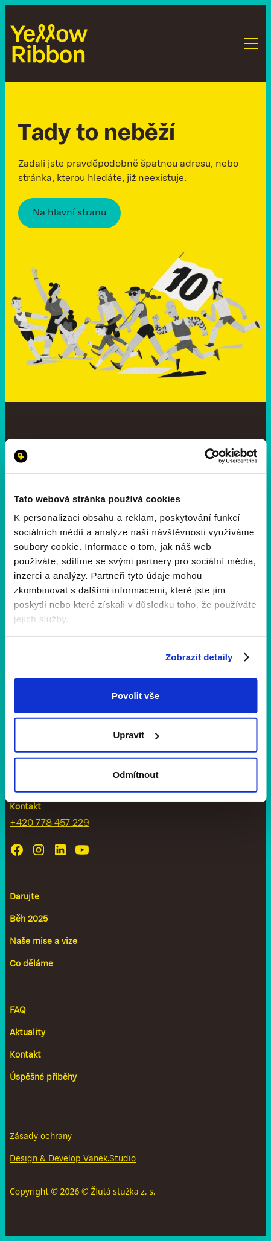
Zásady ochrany (41, 1136)
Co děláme (31, 964)
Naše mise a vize (43, 941)
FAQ (18, 1010)
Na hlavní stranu (69, 213)
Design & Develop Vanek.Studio (73, 1159)
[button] (249, 43)
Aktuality (27, 1033)
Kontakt (25, 1055)
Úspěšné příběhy (43, 1077)
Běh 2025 (29, 919)
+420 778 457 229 (49, 823)
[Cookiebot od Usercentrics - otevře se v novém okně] (204, 456)
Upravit (136, 735)
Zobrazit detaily (199, 657)
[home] (49, 43)
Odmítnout (136, 774)
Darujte (24, 897)
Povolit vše (135, 695)
